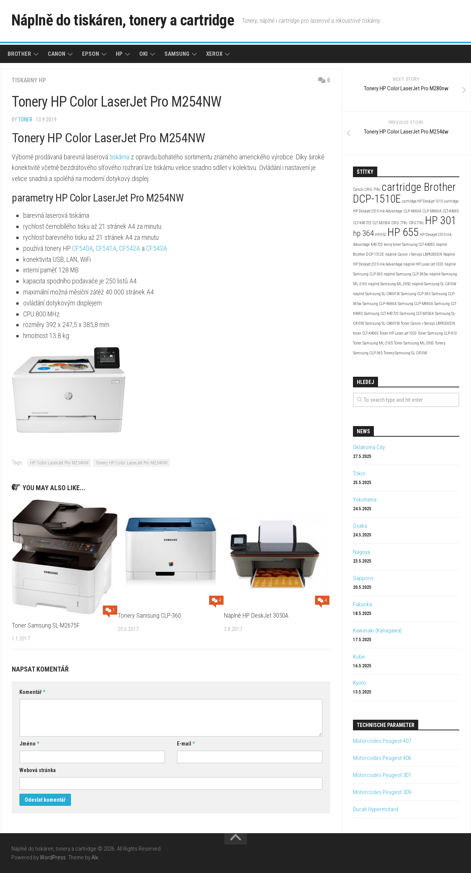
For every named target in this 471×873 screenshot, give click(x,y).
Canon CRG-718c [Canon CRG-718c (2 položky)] (367, 189)
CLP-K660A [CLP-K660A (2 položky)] (412, 211)
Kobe (359, 656)
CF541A (106, 248)
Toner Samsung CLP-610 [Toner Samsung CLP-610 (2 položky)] (437, 333)
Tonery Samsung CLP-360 (150, 615)
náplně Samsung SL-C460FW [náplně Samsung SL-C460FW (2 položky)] (376, 293)
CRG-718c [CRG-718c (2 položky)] (399, 222)
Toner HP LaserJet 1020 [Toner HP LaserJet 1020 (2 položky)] (398, 333)
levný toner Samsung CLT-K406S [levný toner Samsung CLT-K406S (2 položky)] (409, 244)
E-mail (186, 744)
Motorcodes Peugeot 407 (382, 741)
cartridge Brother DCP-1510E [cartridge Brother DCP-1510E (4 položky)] (404, 193)
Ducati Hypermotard (375, 809)
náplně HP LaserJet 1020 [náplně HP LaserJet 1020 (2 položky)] (423, 264)
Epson (90, 53)
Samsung (176, 53)
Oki (143, 53)
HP (119, 53)
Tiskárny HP (29, 80)
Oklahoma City (369, 447)
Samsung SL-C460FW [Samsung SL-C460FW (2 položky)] (382, 323)
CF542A (129, 248)
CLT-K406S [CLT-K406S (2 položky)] (451, 211)
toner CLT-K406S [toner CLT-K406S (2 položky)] (365, 333)
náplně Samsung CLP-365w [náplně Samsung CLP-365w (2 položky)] (406, 274)
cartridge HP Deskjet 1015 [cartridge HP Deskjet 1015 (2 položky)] (422, 201)
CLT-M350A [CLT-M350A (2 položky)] (381, 222)
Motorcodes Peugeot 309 (382, 792)
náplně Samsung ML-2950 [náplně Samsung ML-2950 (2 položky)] (389, 284)
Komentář (32, 692)
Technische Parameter (385, 725)
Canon (56, 53)
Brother (19, 53)
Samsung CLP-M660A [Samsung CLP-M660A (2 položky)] (415, 303)
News (363, 431)
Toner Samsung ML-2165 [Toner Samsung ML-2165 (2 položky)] (373, 343)
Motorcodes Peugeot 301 (382, 775)
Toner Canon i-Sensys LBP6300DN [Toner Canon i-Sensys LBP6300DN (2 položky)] (428, 323)
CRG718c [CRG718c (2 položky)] (416, 222)
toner (25, 119)
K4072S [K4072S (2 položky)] (377, 244)
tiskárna (120, 157)
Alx (94, 857)
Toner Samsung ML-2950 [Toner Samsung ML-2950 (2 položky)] (414, 343)
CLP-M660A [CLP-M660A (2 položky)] (431, 211)
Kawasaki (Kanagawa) (377, 630)
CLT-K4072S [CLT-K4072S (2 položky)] (362, 222)
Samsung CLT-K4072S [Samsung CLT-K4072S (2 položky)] (381, 313)
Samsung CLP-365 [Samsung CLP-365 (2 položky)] (415, 293)
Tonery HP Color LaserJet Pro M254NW (131, 463)
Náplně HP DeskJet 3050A (256, 615)
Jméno (29, 744)
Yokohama (364, 499)
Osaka (360, 525)
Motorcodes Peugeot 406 (382, 758)
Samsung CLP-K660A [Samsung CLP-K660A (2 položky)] (379, 303)
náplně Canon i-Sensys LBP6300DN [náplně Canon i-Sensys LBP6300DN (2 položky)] (413, 254)
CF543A (156, 248)
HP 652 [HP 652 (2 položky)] (380, 234)
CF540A (82, 248)
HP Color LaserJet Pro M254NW (59, 463)
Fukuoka (362, 604)
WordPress (53, 857)
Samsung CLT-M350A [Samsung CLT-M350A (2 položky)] (417, 313)
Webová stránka (37, 770)
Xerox (214, 53)
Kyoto (359, 683)
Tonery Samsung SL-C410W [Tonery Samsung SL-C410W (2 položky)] (405, 353)
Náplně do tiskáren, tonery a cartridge (127, 20)
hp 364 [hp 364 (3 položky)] (363, 233)
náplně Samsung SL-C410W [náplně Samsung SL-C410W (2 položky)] (434, 284)
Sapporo (363, 578)
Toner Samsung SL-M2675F (46, 625)
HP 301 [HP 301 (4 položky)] (440, 220)
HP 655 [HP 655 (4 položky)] (403, 232)
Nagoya (361, 552)
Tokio (359, 473)
